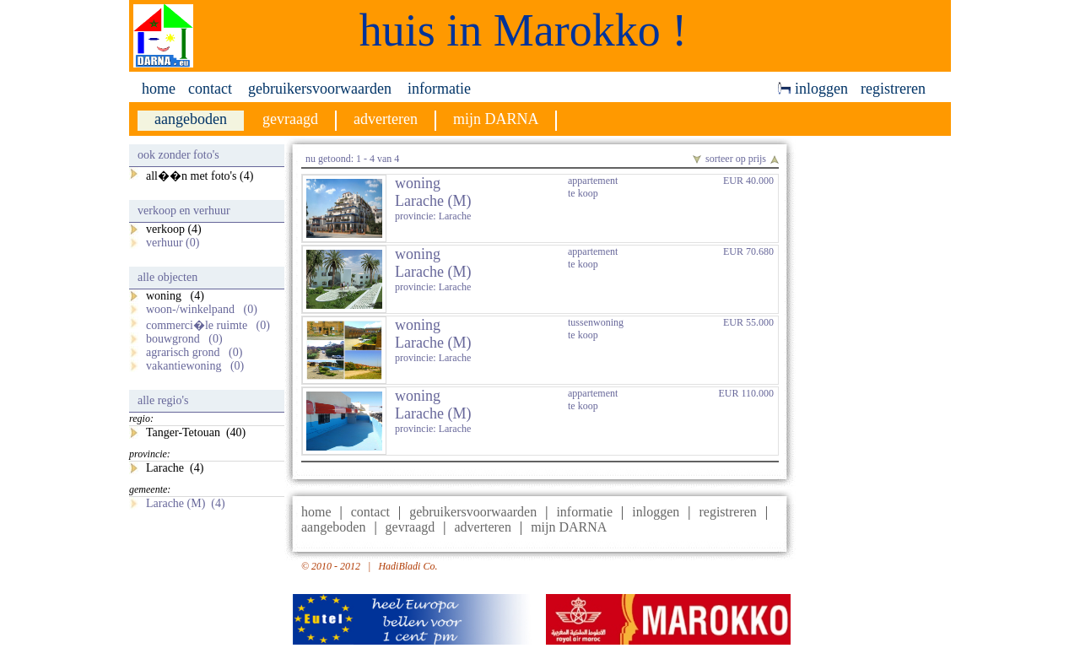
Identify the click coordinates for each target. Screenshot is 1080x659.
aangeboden (333, 527)
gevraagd (410, 527)
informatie (439, 88)
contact (210, 88)
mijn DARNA (569, 527)
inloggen (813, 88)
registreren (893, 88)
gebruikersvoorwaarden (320, 88)
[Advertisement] (877, 397)
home (159, 88)
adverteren (482, 527)
